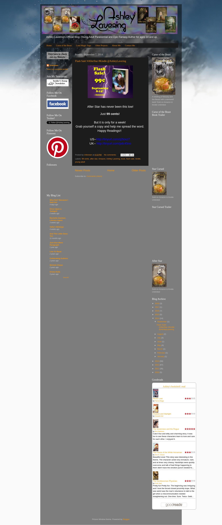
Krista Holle (55, 272)
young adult (80, 162)
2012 (157, 365)
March (160, 349)
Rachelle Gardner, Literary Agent (58, 219)
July (159, 338)
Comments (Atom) (94, 176)
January (161, 356)
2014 (157, 318)
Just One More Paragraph (56, 244)
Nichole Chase (56, 265)
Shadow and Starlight (162, 414)
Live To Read (55, 252)
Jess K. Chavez (159, 455)
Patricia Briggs (159, 401)
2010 (157, 372)
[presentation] (113, 139)
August (160, 334)
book (123, 159)
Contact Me (130, 45)
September (162, 322)
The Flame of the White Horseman (167, 452)
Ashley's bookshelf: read (174, 386)
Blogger (126, 519)
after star (94, 159)
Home (49, 45)
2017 (157, 307)
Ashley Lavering (113, 159)
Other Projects (101, 45)
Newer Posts (82, 170)
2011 (157, 369)
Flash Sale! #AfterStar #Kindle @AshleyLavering (100, 61)
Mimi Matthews (159, 431)
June (159, 342)
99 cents (85, 159)
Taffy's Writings (57, 227)
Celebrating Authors (59, 258)
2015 (157, 314)
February (161, 353)
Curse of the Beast (64, 45)
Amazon (101, 159)
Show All (66, 277)
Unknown (53, 65)
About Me (116, 45)
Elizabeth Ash (159, 416)
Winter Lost (157, 398)
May (159, 345)
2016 (157, 311)
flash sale (130, 159)
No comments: (110, 155)
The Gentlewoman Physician (165, 481)
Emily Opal (158, 483)
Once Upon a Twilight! (55, 210)
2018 (157, 303)
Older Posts (139, 170)
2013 (157, 361)
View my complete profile (57, 69)
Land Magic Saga (83, 45)
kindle (137, 159)
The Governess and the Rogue (166, 429)
